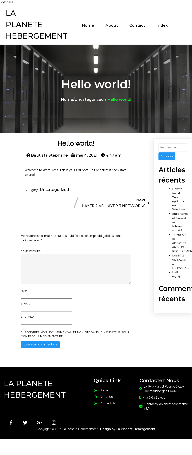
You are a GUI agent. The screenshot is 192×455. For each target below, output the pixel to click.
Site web (27, 316)
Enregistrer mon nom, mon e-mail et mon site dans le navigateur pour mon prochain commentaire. (75, 334)
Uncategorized (89, 99)
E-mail (26, 303)
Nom (25, 290)
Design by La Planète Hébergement (127, 429)
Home (67, 99)
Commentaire (31, 251)
